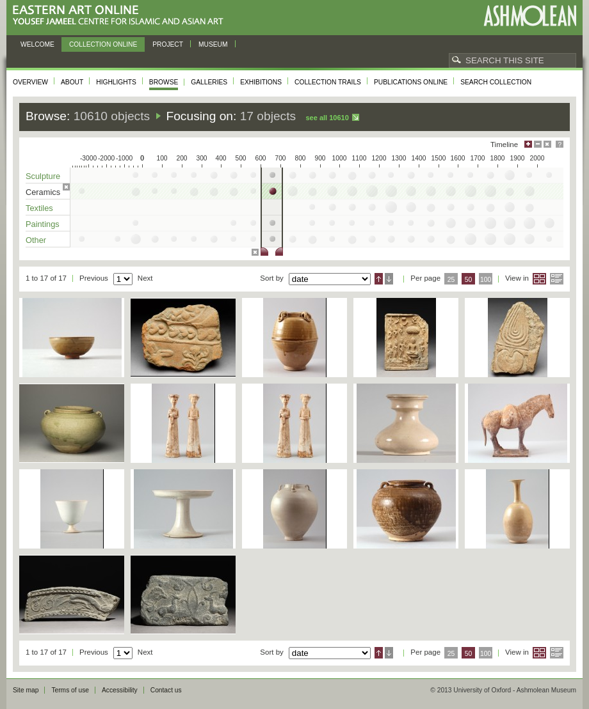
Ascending (379, 278)
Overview (30, 82)
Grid (539, 278)
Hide (547, 144)
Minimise (538, 144)
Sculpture (43, 176)
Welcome (37, 44)
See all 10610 (326, 117)
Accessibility (120, 690)
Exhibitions (261, 82)
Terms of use (70, 690)
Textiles (39, 208)
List (556, 278)
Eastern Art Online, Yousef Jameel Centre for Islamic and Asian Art (121, 15)
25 (451, 279)
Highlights (116, 82)
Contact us (166, 690)
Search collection (495, 82)
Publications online (411, 82)
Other (36, 240)
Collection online (103, 44)
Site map (25, 690)
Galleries (209, 82)
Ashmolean (529, 15)
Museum (213, 44)
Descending (389, 278)
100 (485, 279)
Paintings (43, 224)
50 (468, 279)
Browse (164, 82)
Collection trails (327, 82)
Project (167, 44)
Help (559, 144)
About (72, 82)
